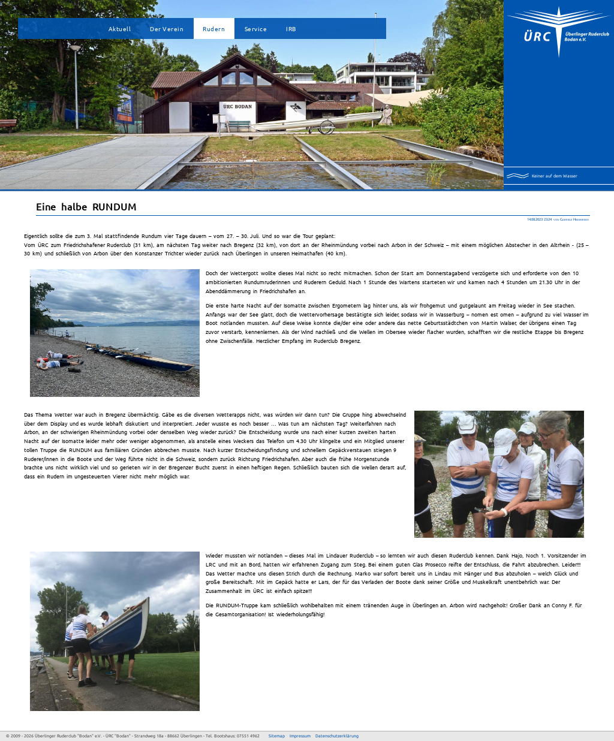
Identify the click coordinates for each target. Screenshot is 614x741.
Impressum (300, 736)
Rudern (214, 28)
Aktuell (120, 28)
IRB (291, 28)
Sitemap (277, 736)
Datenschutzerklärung (337, 736)
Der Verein (166, 28)
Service (256, 28)
